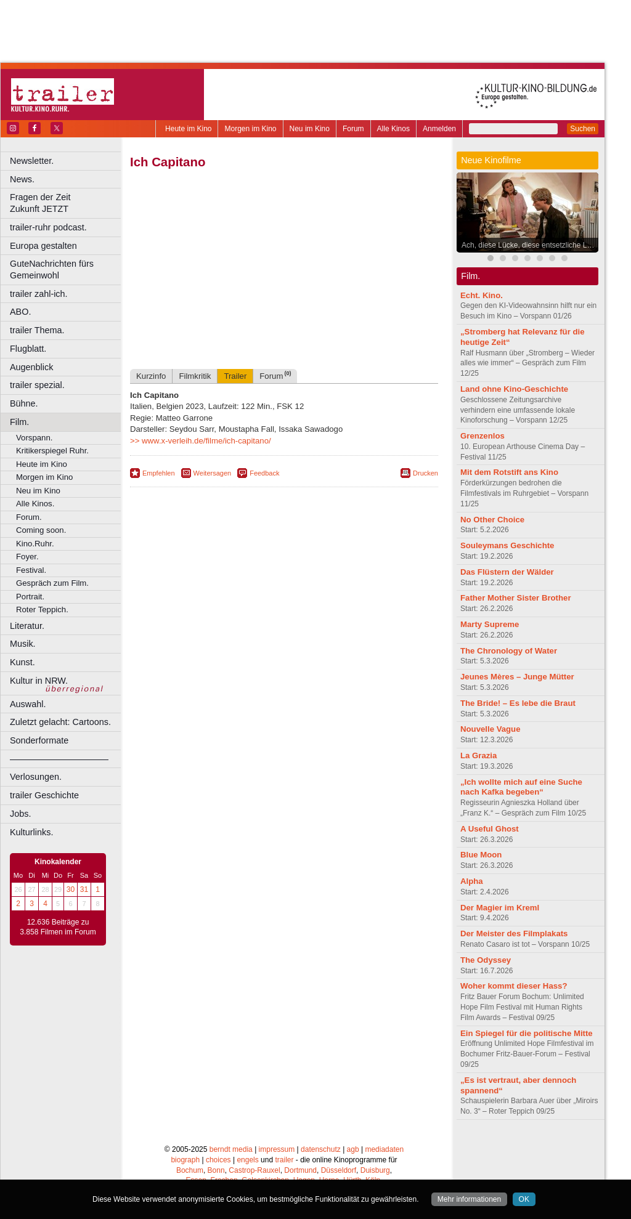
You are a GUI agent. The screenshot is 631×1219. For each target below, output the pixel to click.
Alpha (471, 881)
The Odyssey (485, 960)
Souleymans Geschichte (507, 545)
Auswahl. (28, 704)
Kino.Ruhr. (35, 543)
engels (247, 1160)
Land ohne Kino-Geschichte (514, 389)
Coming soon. (41, 530)
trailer (284, 1160)
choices (218, 1160)
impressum (277, 1149)
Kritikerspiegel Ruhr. (52, 450)
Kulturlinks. (31, 832)
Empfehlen (158, 473)
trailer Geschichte (44, 795)
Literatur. (27, 626)
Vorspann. (34, 437)
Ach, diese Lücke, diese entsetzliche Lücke (531, 245)
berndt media (231, 1149)
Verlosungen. (36, 777)
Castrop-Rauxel (254, 1170)
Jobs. (20, 814)
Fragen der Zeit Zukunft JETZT (67, 203)
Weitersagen (212, 473)
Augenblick (31, 367)
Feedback (264, 473)
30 (71, 889)
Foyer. (27, 556)
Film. (19, 422)
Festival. (31, 570)
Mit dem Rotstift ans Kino (509, 472)
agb (353, 1149)
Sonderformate (39, 740)
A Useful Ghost (489, 828)
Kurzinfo (151, 376)
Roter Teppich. (42, 609)
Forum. (29, 517)
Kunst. (22, 662)
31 (84, 889)
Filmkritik (195, 376)
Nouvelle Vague (490, 729)
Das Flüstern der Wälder (507, 572)
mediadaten (384, 1149)
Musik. (23, 644)
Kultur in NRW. (39, 681)
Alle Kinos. (35, 503)
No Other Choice (492, 519)
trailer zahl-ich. (39, 294)
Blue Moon (481, 854)
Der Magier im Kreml (499, 907)
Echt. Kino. (481, 295)
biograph (185, 1160)
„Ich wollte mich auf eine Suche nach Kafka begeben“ (521, 787)
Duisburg (375, 1170)
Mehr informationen (469, 1199)
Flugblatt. (28, 349)
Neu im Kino (310, 128)
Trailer (235, 376)
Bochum (189, 1170)
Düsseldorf (338, 1170)
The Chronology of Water (508, 650)
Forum (353, 128)
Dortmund (300, 1170)
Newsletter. (32, 161)
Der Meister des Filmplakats (514, 933)
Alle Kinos (393, 128)
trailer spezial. (37, 385)
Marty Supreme (489, 624)
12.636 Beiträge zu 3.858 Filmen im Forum (58, 927)
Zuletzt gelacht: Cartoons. (60, 722)
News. (22, 179)
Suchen (582, 128)
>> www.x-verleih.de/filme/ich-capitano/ (200, 440)
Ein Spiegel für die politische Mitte (526, 1033)
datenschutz (321, 1149)
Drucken (425, 473)
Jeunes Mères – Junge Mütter (517, 676)
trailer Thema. (37, 330)
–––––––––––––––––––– (59, 759)
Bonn (216, 1170)
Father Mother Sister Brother (515, 597)
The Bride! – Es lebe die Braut (518, 703)
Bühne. (24, 403)
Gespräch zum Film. (52, 583)
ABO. (20, 312)
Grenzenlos (482, 435)
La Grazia (478, 755)
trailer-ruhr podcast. (48, 227)
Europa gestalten (43, 246)
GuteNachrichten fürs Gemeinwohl (52, 269)
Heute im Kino (188, 128)
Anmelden (439, 128)
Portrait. (30, 596)
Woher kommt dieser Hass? (513, 985)
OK (524, 1199)
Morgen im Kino (250, 128)
